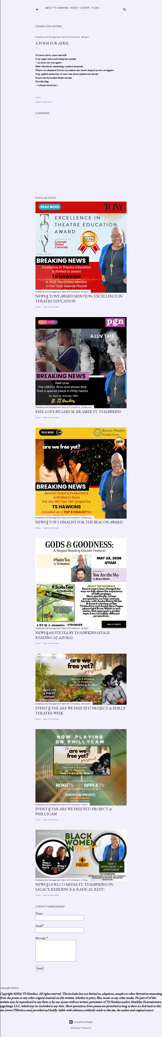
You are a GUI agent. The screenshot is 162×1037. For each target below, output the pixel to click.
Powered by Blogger (81, 1022)
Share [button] (38, 97)
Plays (95, 7)
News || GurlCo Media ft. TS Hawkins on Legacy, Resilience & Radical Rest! (74, 887)
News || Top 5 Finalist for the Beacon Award (79, 522)
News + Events (80, 7)
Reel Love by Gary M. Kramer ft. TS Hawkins (78, 411)
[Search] (125, 9)
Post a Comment (51, 307)
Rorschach (47, 102)
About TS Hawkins (57, 7)
